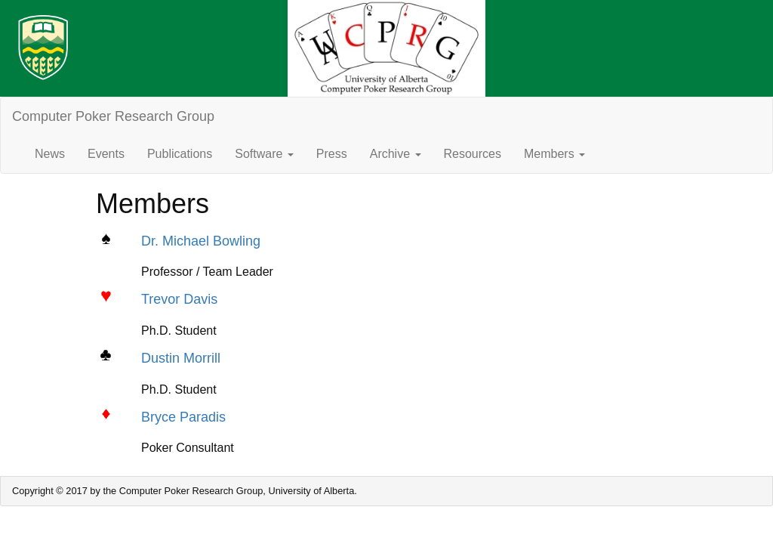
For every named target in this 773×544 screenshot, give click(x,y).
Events (106, 153)
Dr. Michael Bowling (200, 241)
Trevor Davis (179, 299)
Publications (179, 153)
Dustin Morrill (180, 358)
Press (331, 153)
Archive (395, 153)
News (50, 153)
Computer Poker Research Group (113, 116)
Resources (472, 153)
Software (264, 153)
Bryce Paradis (183, 417)
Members (554, 153)
